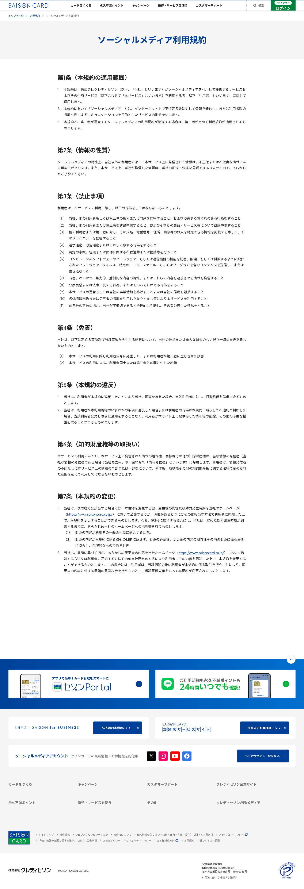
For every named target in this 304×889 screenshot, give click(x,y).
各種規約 (35, 23)
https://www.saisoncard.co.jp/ (90, 521)
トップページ (16, 23)
